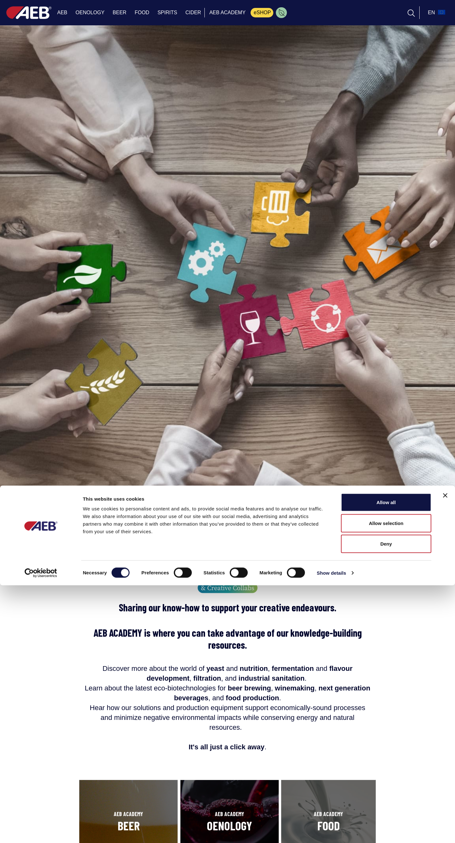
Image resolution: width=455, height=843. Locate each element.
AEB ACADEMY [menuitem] (227, 12)
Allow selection (386, 781)
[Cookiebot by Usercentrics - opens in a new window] (41, 830)
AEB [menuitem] (62, 12)
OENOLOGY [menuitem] (90, 12)
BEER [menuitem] (120, 12)
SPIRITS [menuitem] (167, 12)
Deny (386, 801)
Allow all (386, 760)
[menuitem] (281, 12)
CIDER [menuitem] (193, 12)
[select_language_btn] (436, 12)
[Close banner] (445, 753)
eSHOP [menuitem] (262, 12)
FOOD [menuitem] (142, 12)
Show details (331, 830)
